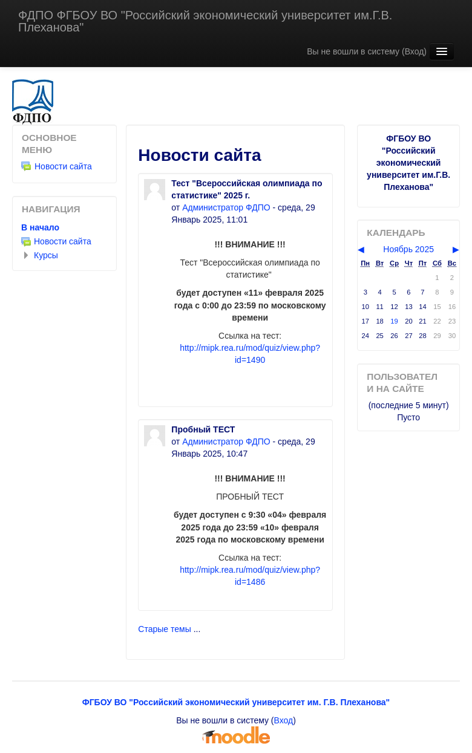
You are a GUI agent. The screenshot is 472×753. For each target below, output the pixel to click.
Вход (414, 51)
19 (394, 321)
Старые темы (164, 629)
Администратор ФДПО (226, 207)
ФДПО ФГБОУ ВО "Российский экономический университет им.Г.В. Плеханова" (205, 21)
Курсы (46, 255)
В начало (40, 227)
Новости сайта (56, 166)
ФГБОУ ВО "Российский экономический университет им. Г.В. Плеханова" (236, 702)
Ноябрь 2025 (408, 249)
